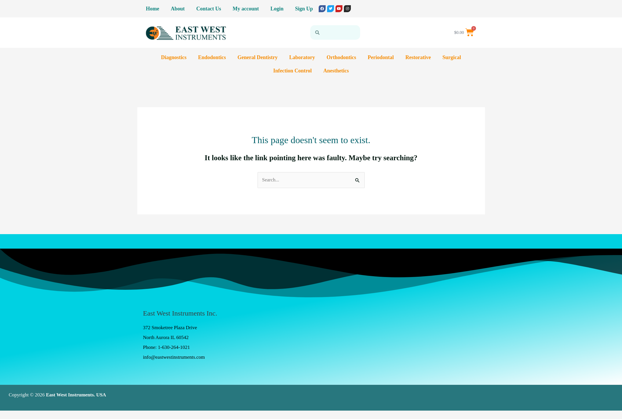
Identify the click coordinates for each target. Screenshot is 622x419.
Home (152, 9)
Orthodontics (341, 57)
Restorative (418, 57)
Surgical (451, 57)
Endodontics (212, 57)
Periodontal (381, 57)
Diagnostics (174, 57)
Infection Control (292, 71)
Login (276, 9)
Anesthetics (336, 71)
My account (246, 9)
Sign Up (304, 9)
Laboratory (302, 57)
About (178, 9)
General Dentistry (258, 57)
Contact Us (208, 9)
